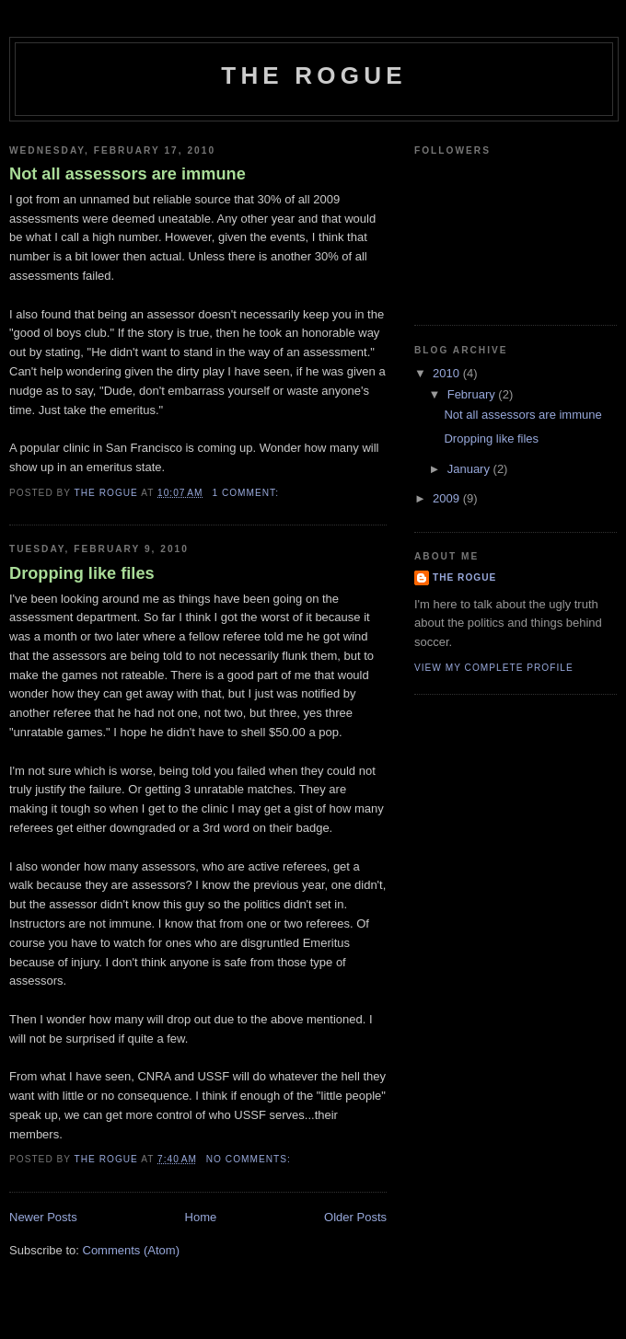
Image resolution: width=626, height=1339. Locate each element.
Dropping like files (82, 573)
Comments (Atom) (131, 1250)
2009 (448, 498)
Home (201, 1217)
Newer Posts (43, 1217)
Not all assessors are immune (127, 174)
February (473, 394)
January (470, 469)
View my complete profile (494, 668)
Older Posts (355, 1217)
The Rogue (313, 75)
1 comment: (247, 493)
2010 (448, 373)
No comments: (250, 1159)
